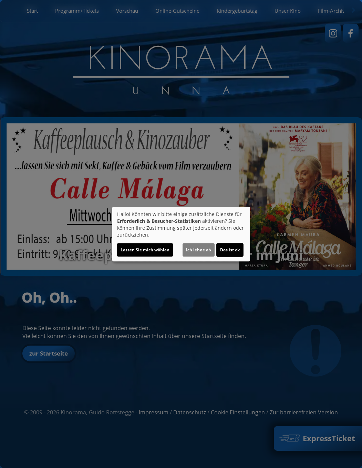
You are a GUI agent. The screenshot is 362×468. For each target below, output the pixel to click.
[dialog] (181, 234)
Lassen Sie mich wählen (145, 250)
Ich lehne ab (198, 250)
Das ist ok (230, 250)
